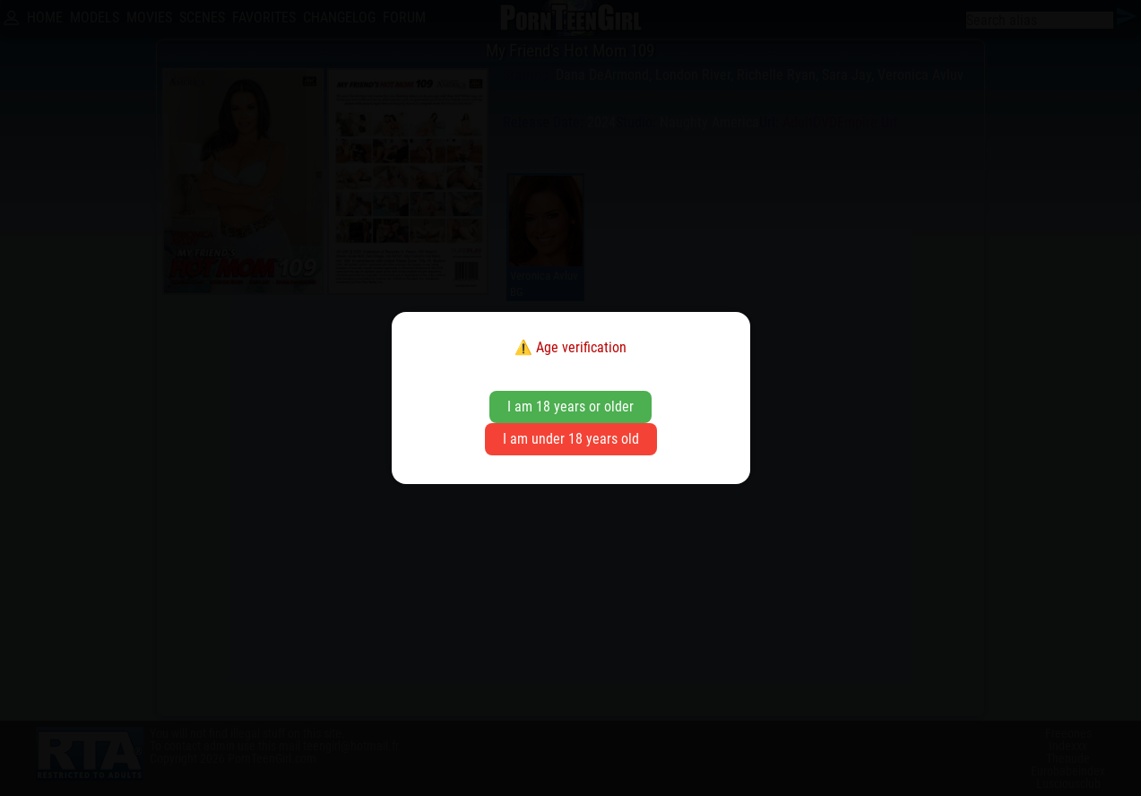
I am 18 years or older (570, 406)
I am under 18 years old (571, 438)
